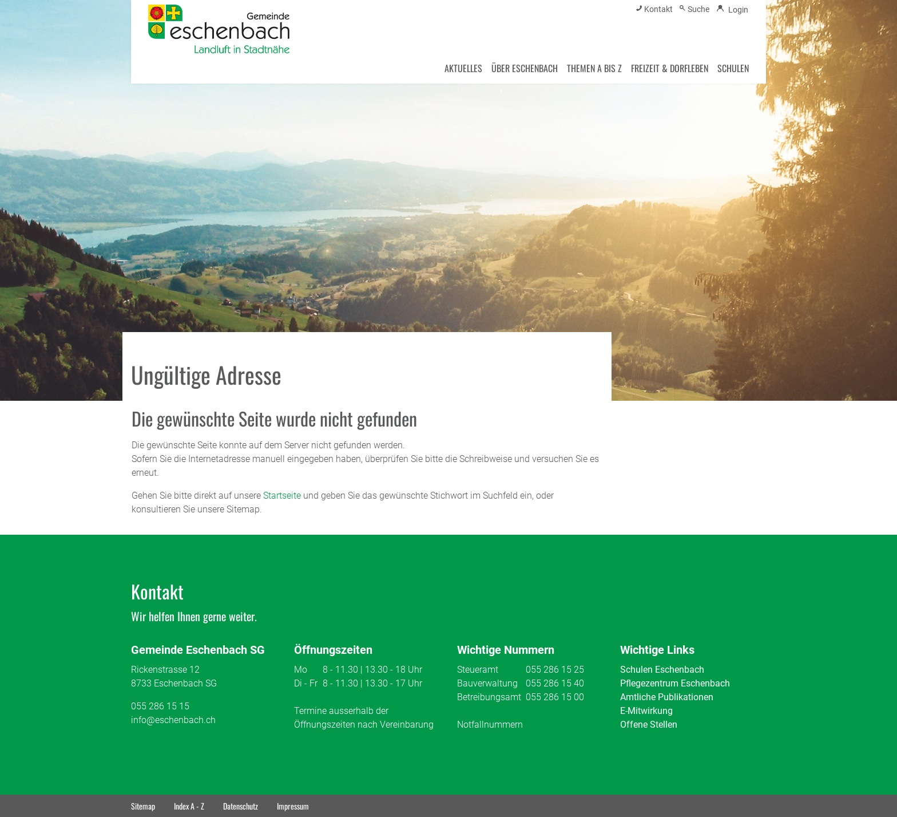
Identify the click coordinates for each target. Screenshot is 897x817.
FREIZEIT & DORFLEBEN (669, 68)
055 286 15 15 (160, 706)
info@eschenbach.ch (173, 720)
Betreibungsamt (489, 697)
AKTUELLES (463, 68)
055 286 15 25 (555, 669)
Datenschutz (240, 806)
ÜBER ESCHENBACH (524, 68)
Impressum (293, 806)
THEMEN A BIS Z (594, 68)
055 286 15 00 (555, 697)
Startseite (282, 495)
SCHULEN (733, 68)
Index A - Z (189, 806)
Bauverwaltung (487, 683)
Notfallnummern (490, 724)
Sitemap (143, 806)
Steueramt (477, 669)
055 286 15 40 (555, 683)
